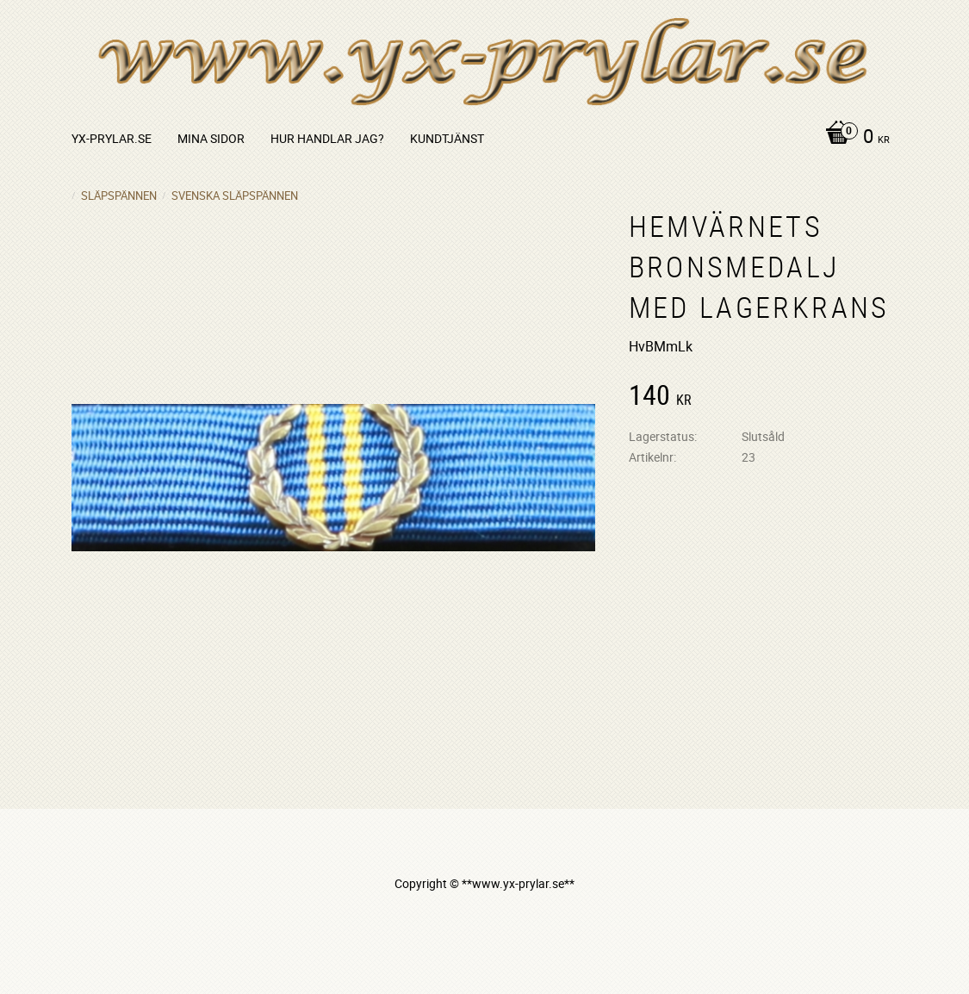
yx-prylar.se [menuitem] (111, 138)
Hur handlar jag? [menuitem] (327, 138)
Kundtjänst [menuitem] (447, 138)
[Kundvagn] (853, 138)
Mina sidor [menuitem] (211, 138)
